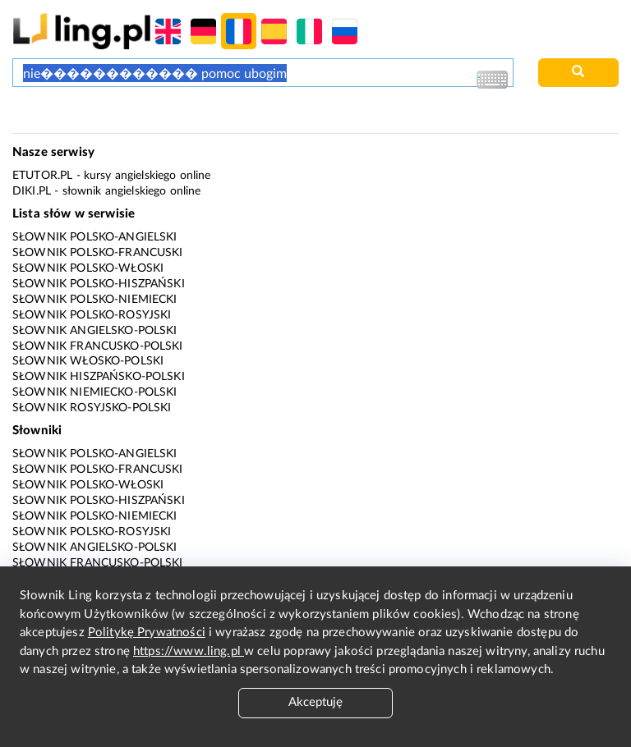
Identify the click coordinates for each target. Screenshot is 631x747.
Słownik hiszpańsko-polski (98, 377)
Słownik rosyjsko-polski (91, 408)
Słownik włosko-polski (88, 361)
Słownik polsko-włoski (88, 268)
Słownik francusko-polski (97, 346)
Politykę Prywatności (146, 632)
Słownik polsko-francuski (97, 253)
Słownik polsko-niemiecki (94, 299)
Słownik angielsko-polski (94, 331)
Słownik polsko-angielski (94, 237)
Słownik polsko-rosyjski (91, 315)
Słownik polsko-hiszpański (98, 284)
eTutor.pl (42, 175)
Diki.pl (31, 191)
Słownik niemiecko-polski (94, 392)
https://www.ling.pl (188, 651)
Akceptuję (315, 702)
